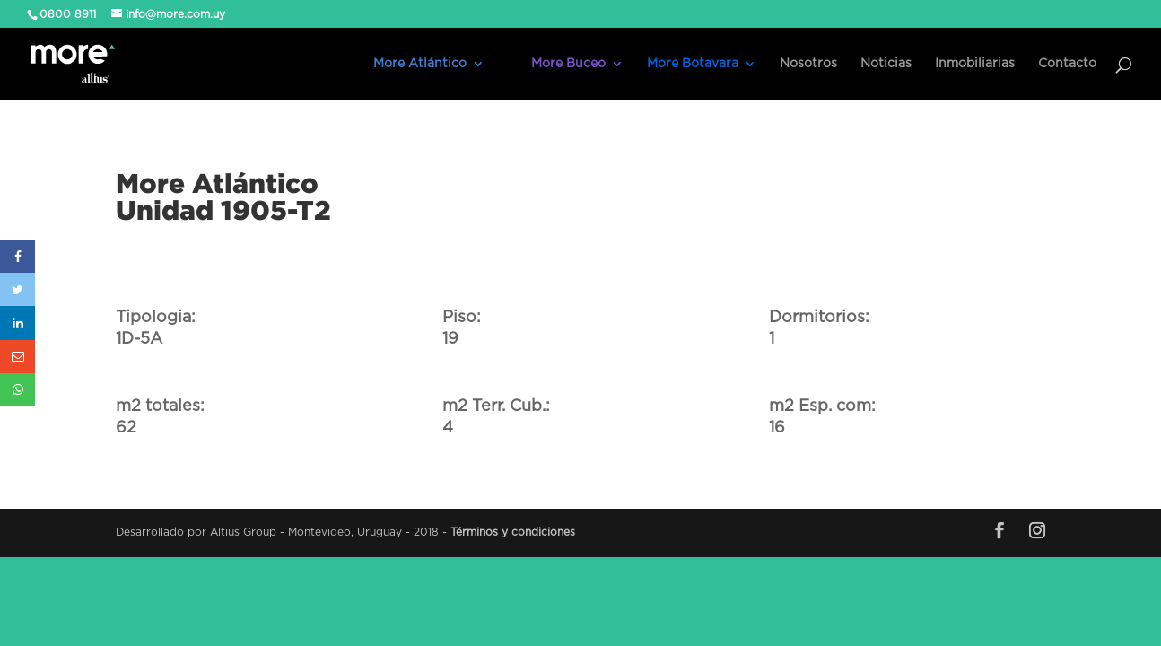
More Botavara (692, 63)
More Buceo (568, 63)
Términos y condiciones (512, 532)
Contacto (1067, 63)
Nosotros (808, 63)
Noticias (886, 63)
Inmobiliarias (975, 63)
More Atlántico (420, 63)
